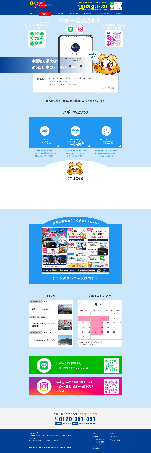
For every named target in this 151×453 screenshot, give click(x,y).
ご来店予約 (99, 445)
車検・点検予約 (100, 439)
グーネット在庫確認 (103, 14)
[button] (120, 304)
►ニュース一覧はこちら (107, 88)
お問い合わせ (113, 436)
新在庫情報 (96, 448)
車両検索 (60, 14)
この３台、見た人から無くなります (62, 84)
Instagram (115, 8)
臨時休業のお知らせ (58, 81)
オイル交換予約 (100, 442)
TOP (30, 14)
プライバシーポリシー (115, 440)
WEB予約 (45, 14)
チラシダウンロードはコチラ (75, 278)
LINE (114, 3)
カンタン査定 (74, 14)
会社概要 (119, 14)
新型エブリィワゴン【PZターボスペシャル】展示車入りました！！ (70, 78)
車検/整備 (87, 14)
